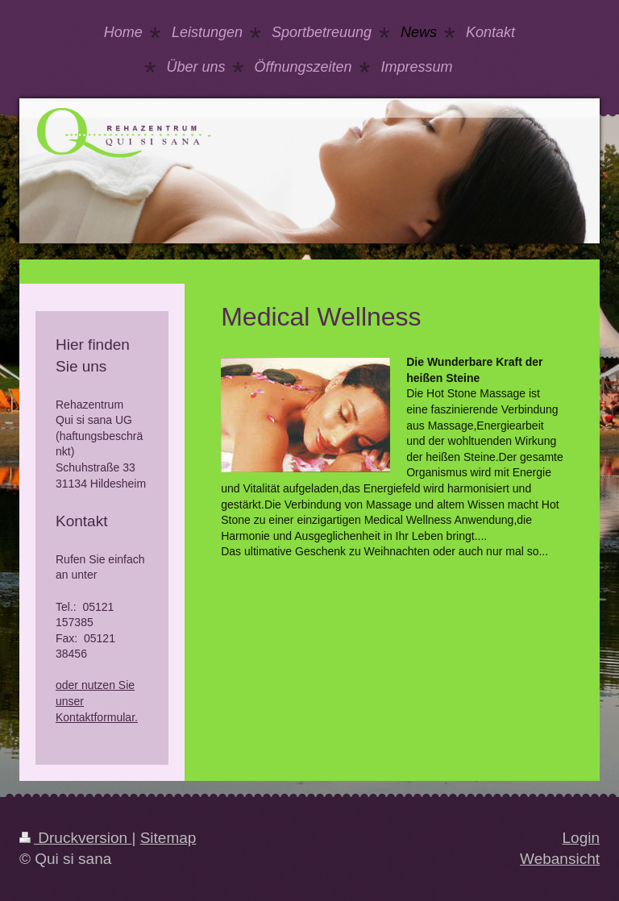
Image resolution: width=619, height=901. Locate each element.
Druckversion (75, 837)
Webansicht (560, 858)
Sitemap (168, 837)
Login (581, 837)
